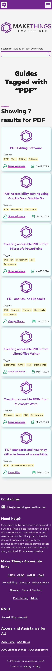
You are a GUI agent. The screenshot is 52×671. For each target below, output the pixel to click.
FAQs (40, 574)
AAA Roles (23, 641)
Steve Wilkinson (16, 165)
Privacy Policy (40, 582)
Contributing (20, 598)
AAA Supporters (38, 649)
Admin (34, 598)
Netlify (27, 666)
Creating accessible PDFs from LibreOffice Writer (26, 351)
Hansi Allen (14, 472)
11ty (38, 666)
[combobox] (26, 54)
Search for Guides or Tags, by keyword (22, 48)
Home (11, 574)
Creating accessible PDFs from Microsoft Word (26, 401)
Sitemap (14, 590)
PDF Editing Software (26, 148)
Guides (31, 574)
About (20, 574)
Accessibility (9, 582)
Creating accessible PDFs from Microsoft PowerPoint (26, 246)
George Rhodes (16, 321)
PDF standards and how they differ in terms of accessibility (26, 452)
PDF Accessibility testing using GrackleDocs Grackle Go (26, 196)
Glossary (25, 582)
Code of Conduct (32, 590)
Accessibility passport (14, 617)
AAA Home (8, 641)
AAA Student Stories (13, 649)
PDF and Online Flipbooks (26, 299)
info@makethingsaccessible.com (26, 507)
